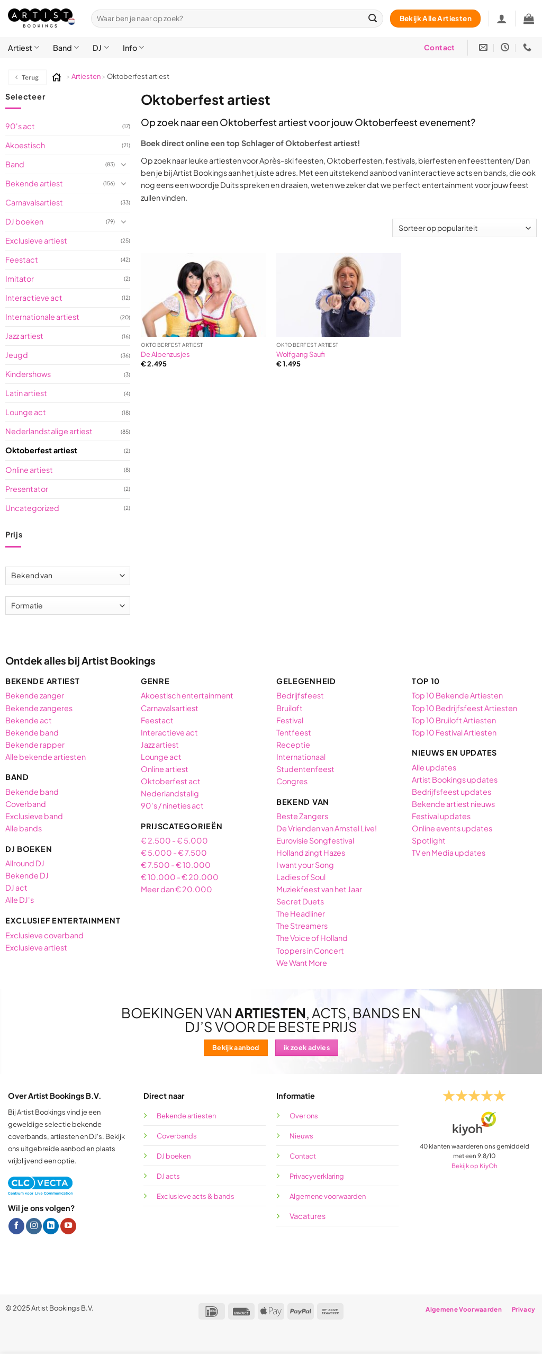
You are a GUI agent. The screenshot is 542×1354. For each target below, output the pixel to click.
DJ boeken (24, 221)
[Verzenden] (373, 19)
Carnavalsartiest (34, 202)
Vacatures (308, 1216)
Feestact (21, 259)
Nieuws (301, 1136)
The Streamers (302, 925)
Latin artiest (26, 393)
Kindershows (28, 374)
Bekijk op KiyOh (474, 1166)
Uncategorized (32, 508)
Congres (292, 781)
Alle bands (23, 828)
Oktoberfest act (171, 781)
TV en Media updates (448, 852)
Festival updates (441, 816)
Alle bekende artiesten (45, 756)
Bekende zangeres (39, 708)
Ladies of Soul (301, 877)
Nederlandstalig (170, 793)
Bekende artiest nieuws (453, 804)
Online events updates (452, 828)
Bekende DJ (27, 875)
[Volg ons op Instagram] (34, 1226)
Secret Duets (300, 901)
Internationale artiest (42, 316)
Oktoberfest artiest (41, 450)
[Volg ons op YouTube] (68, 1226)
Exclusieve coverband (44, 935)
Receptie (293, 744)
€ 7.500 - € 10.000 (176, 864)
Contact (303, 1156)
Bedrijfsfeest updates (451, 791)
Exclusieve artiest (36, 240)
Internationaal (301, 756)
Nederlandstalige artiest (49, 431)
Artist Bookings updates (455, 779)
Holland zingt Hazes (310, 852)
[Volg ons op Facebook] (16, 1226)
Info (133, 47)
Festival (289, 720)
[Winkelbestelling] (464, 228)
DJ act (16, 887)
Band (66, 47)
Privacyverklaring (317, 1176)
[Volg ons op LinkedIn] (51, 1226)
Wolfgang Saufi (300, 354)
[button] (528, 18)
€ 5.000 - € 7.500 (174, 852)
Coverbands (177, 1136)
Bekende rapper (35, 744)
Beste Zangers (302, 816)
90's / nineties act (172, 805)
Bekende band (32, 732)
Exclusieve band (34, 816)
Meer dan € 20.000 (176, 889)
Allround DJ (24, 863)
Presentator (26, 489)
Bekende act (28, 720)
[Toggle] (124, 164)
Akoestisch (25, 145)
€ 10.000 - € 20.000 (180, 877)
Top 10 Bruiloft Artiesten (454, 720)
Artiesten (86, 76)
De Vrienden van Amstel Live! (326, 828)
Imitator (19, 278)
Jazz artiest (24, 335)
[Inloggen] (501, 18)
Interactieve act (33, 297)
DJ (101, 47)
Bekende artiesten (186, 1115)
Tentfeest (293, 732)
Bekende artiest (34, 183)
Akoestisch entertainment (187, 695)
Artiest (23, 47)
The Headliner (300, 913)
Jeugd (16, 355)
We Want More (301, 962)
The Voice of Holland (312, 938)
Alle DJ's (19, 899)
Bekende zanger (34, 695)
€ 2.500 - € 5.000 (174, 840)
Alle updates (434, 767)
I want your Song (305, 864)
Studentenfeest (305, 769)
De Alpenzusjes (165, 354)
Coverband (25, 804)
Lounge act (25, 412)
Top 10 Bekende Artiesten (457, 695)
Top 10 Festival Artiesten (454, 732)
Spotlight (429, 840)
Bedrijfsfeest (300, 695)
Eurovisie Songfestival (315, 840)
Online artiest (29, 469)
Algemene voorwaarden (328, 1196)
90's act (20, 126)
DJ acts (168, 1176)
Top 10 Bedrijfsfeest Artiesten (464, 708)
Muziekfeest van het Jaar (319, 889)
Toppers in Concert (310, 950)
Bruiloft (289, 708)
